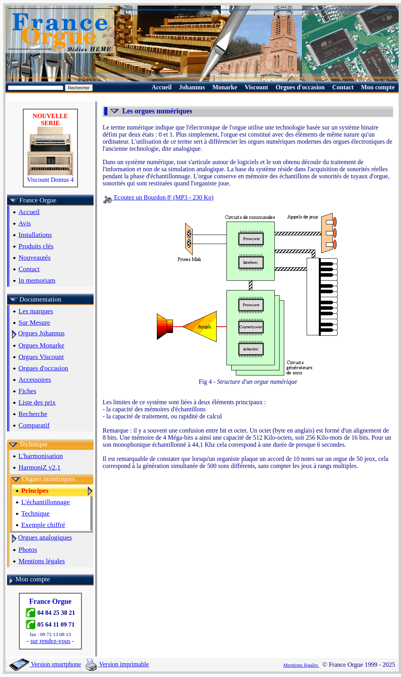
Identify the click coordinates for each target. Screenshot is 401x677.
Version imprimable (117, 664)
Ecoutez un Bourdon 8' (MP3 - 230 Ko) (158, 197)
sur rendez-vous (50, 641)
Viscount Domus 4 (50, 177)
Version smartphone (45, 664)
